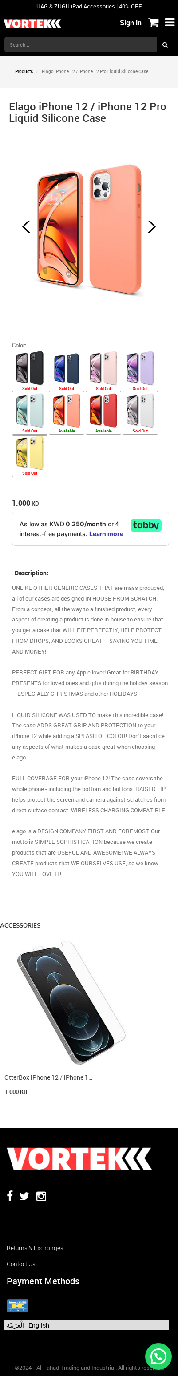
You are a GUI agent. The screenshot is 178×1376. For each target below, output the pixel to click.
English (38, 1325)
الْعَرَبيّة (15, 1325)
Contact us (21, 1263)
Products (24, 71)
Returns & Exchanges (35, 1247)
